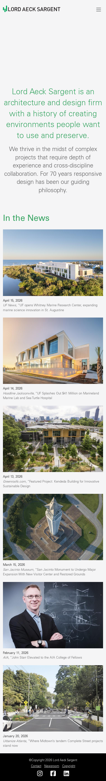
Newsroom (51, 766)
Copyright (68, 766)
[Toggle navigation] (98, 9)
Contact (36, 766)
